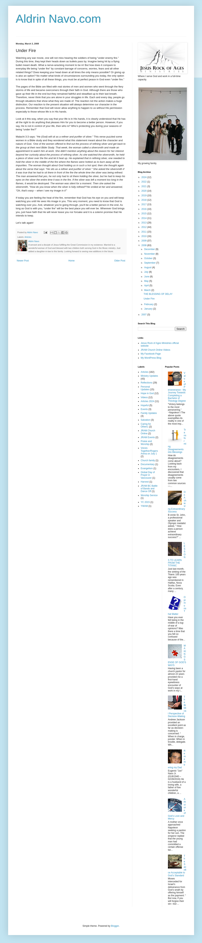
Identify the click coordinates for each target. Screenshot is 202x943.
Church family (148, 460)
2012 (144, 227)
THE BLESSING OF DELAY (158, 294)
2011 (144, 231)
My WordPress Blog (151, 357)
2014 (144, 218)
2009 (144, 240)
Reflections (146, 382)
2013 (144, 222)
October (148, 258)
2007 (144, 314)
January (148, 308)
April (146, 285)
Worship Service (149, 495)
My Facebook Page (151, 353)
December (150, 249)
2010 (144, 236)
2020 (144, 190)
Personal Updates (145, 388)
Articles (28, 237)
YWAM (144, 506)
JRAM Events (148, 437)
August (148, 267)
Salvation (145, 420)
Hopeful (145, 405)
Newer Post (23, 260)
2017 (144, 204)
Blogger (115, 926)
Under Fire (149, 298)
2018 (144, 200)
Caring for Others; (146, 425)
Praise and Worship (146, 442)
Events (144, 409)
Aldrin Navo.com (58, 18)
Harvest (145, 481)
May (146, 281)
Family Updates (149, 413)
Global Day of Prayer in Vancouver (148, 475)
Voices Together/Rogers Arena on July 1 (149, 451)
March (147, 290)
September (150, 262)
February (149, 304)
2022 (144, 181)
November (150, 254)
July (146, 272)
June (147, 276)
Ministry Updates (149, 376)
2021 (144, 186)
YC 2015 (145, 502)
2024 (144, 177)
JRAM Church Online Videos (155, 350)
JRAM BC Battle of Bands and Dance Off (149, 488)
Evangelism (147, 468)
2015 (144, 213)
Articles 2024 (147, 401)
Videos (144, 397)
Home (71, 260)
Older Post (119, 260)
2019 (144, 195)
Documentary (148, 464)
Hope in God (147, 393)
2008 (144, 245)
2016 (144, 209)
